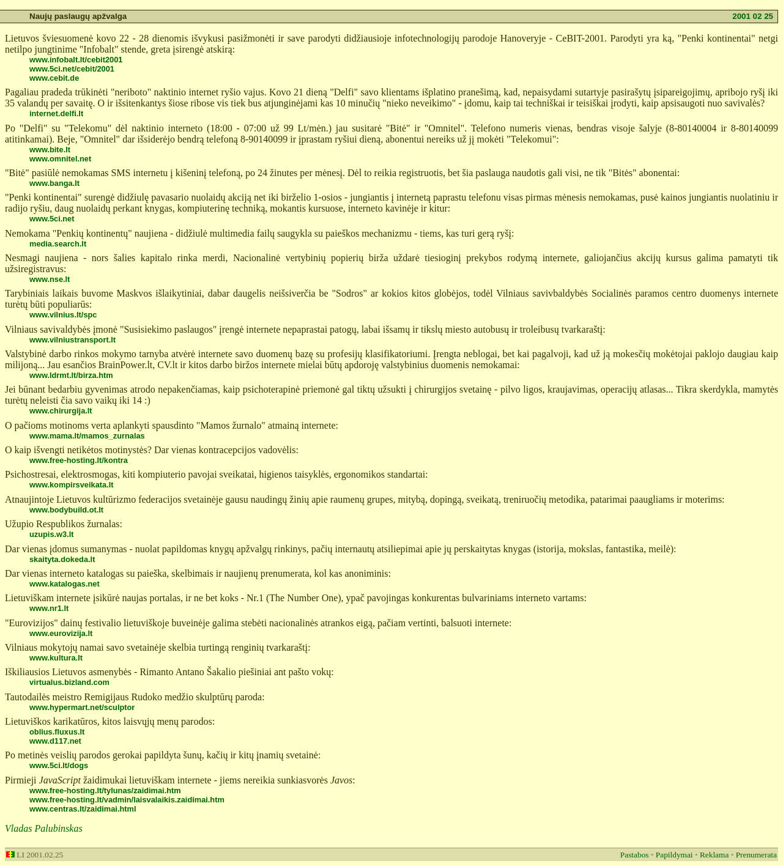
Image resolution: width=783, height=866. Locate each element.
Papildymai (674, 854)
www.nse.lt (49, 279)
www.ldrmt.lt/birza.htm (71, 375)
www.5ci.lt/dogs (58, 765)
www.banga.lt (54, 183)
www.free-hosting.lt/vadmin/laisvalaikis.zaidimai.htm (127, 799)
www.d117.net (55, 741)
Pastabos (634, 854)
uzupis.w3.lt (51, 534)
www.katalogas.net (64, 583)
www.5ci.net (51, 218)
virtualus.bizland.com (69, 682)
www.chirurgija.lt (60, 410)
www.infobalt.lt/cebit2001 (75, 59)
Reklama (714, 854)
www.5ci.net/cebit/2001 (71, 68)
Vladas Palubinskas (44, 828)
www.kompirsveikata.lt (71, 484)
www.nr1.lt (49, 608)
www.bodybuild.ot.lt (66, 509)
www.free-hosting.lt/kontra (78, 460)
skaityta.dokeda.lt (62, 559)
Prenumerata (756, 854)
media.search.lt (57, 243)
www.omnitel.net (60, 158)
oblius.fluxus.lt (56, 731)
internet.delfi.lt (56, 113)
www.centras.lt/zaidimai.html (82, 808)
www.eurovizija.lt (60, 633)
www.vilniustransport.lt (72, 339)
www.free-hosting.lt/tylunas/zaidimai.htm (105, 790)
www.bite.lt (49, 149)
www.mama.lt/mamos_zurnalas (87, 435)
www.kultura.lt (56, 657)
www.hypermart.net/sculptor (82, 707)
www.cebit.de (54, 78)
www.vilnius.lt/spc (63, 314)
